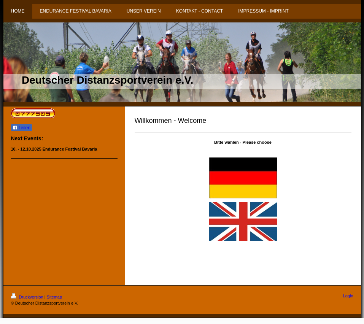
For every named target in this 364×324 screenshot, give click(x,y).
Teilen (21, 127)
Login (348, 296)
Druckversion (28, 297)
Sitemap (54, 297)
